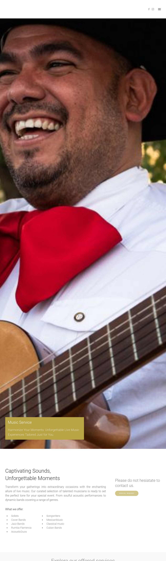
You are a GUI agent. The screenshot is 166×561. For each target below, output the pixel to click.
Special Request (126, 493)
